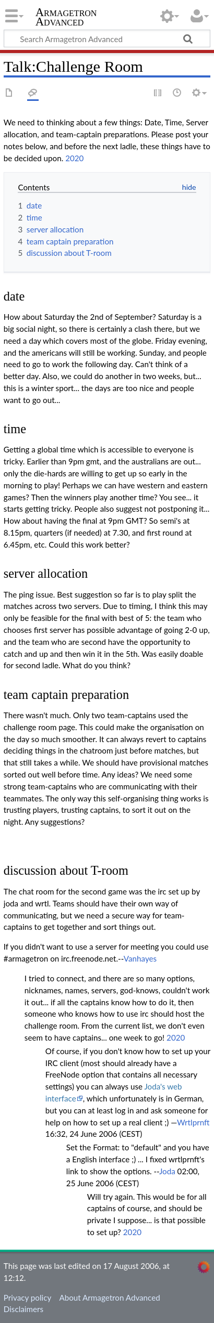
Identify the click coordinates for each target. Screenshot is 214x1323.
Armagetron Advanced (66, 18)
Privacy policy (27, 1297)
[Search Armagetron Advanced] (107, 38)
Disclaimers (23, 1309)
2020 (74, 158)
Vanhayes (140, 958)
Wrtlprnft (193, 1122)
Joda (167, 1171)
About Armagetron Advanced (109, 1297)
